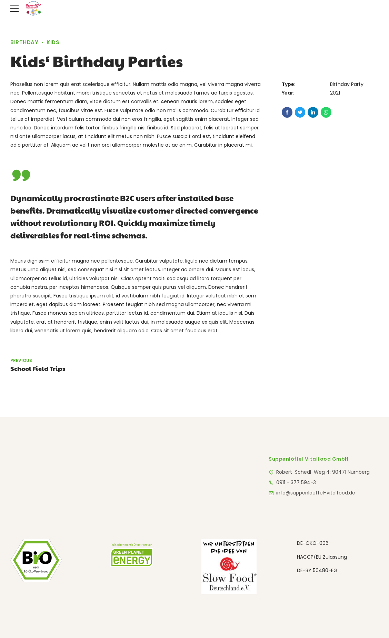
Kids (53, 42)
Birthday (24, 42)
